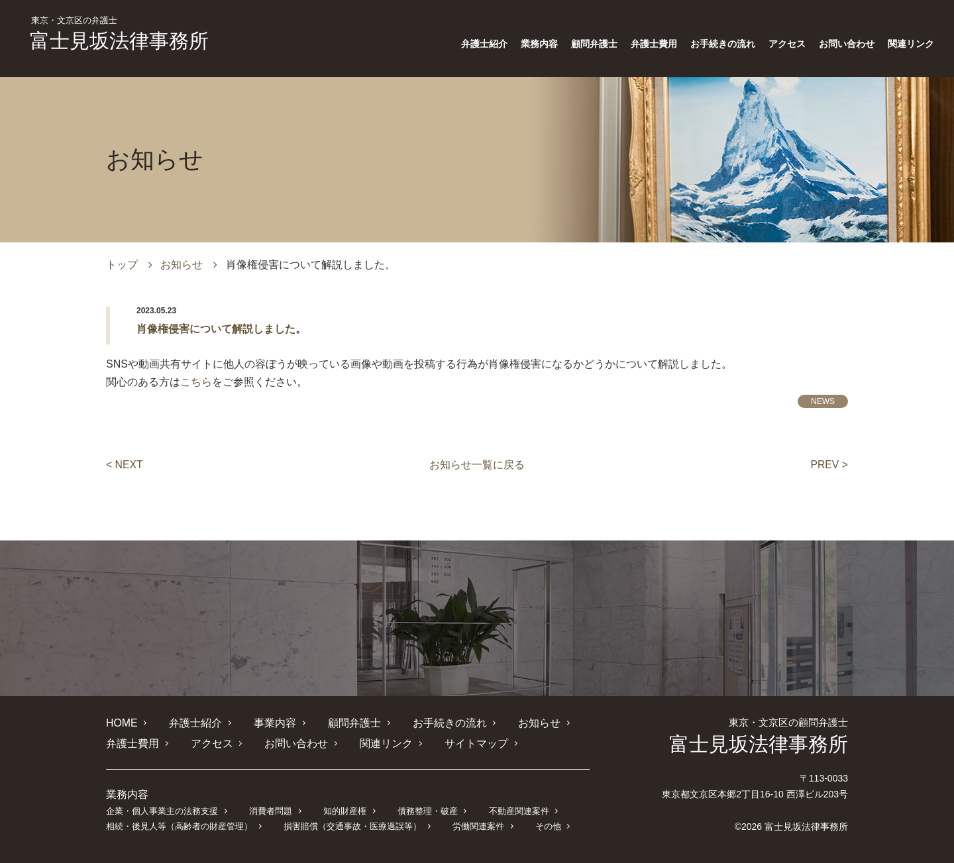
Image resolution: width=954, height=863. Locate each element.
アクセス (787, 43)
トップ (122, 264)
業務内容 (539, 43)
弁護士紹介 (484, 43)
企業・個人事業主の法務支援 (162, 810)
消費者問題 (270, 810)
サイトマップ (475, 742)
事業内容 (275, 722)
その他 (547, 826)
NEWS (823, 401)
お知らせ (181, 264)
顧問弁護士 (594, 43)
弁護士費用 (654, 43)
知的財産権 (344, 810)
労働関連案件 (478, 826)
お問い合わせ (846, 43)
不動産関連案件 (518, 810)
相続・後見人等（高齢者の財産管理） (179, 826)
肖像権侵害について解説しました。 (221, 328)
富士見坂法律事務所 (119, 34)
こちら (196, 381)
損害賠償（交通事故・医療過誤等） (352, 826)
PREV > (829, 464)
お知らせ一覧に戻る (477, 464)
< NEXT (124, 464)
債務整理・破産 (427, 810)
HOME (122, 722)
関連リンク (911, 43)
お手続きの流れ (722, 43)
